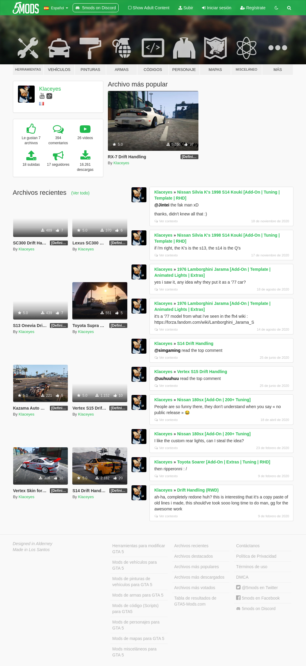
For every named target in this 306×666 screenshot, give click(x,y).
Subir (185, 7)
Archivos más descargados (199, 577)
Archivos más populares (196, 566)
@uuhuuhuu (166, 378)
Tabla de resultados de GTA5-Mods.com (195, 601)
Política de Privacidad (256, 556)
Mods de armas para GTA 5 (137, 595)
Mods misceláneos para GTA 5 (134, 652)
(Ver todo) (80, 193)
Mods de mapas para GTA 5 (138, 638)
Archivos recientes (191, 545)
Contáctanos (248, 545)
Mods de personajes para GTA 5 (136, 625)
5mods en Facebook (258, 598)
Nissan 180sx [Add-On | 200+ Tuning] (214, 399)
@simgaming (167, 350)
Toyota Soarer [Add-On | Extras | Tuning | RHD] (223, 462)
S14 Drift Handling (195, 343)
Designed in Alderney (33, 543)
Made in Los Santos (31, 549)
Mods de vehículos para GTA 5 (134, 565)
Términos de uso (251, 566)
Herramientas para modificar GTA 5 (138, 548)
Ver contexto (166, 221)
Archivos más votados (194, 587)
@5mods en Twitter (257, 587)
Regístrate (252, 7)
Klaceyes (50, 89)
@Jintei (161, 205)
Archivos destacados (193, 556)
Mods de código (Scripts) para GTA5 (135, 608)
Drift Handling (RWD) (198, 490)
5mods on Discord (256, 608)
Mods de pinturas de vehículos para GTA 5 (132, 581)
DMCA (242, 577)
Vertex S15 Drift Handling (202, 371)
